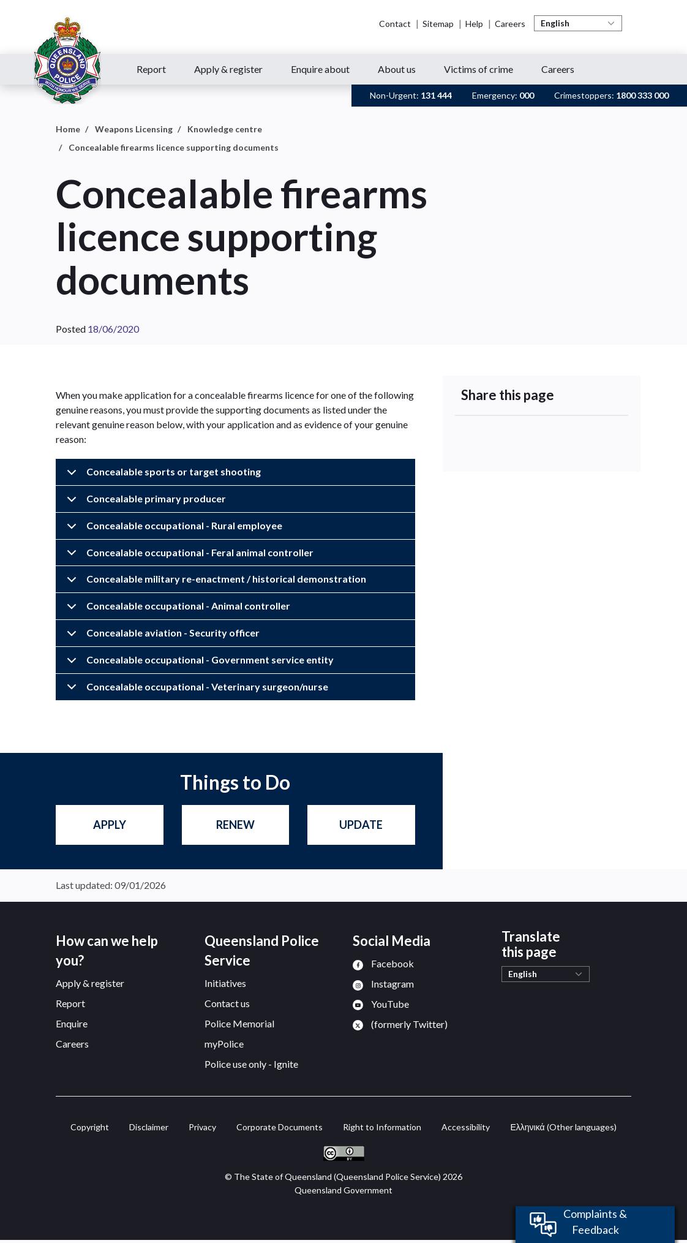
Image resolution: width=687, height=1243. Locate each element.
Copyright (89, 1127)
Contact (395, 23)
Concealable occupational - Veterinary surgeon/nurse (195, 690)
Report (151, 69)
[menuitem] (383, 963)
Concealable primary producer (144, 503)
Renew (235, 824)
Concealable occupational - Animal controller (176, 610)
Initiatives (225, 983)
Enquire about (320, 69)
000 (526, 95)
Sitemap (438, 23)
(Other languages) (563, 1127)
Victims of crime (478, 69)
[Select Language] (578, 23)
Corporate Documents (279, 1127)
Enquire (72, 1023)
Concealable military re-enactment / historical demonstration (214, 583)
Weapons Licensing (134, 129)
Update (361, 824)
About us (397, 69)
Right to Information (382, 1127)
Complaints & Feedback (595, 1221)
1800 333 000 (642, 95)
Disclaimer (148, 1127)
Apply (109, 824)
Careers (510, 23)
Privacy (202, 1127)
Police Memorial (239, 1023)
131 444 (436, 95)
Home (68, 129)
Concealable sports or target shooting (161, 476)
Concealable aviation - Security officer (161, 637)
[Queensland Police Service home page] (67, 60)
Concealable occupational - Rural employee (172, 529)
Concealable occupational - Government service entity (198, 664)
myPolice (224, 1043)
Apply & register (228, 69)
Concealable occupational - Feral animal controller (187, 556)
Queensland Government (343, 1190)
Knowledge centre (224, 129)
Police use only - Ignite (251, 1064)
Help (474, 23)
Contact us (227, 1003)
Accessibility (465, 1127)
